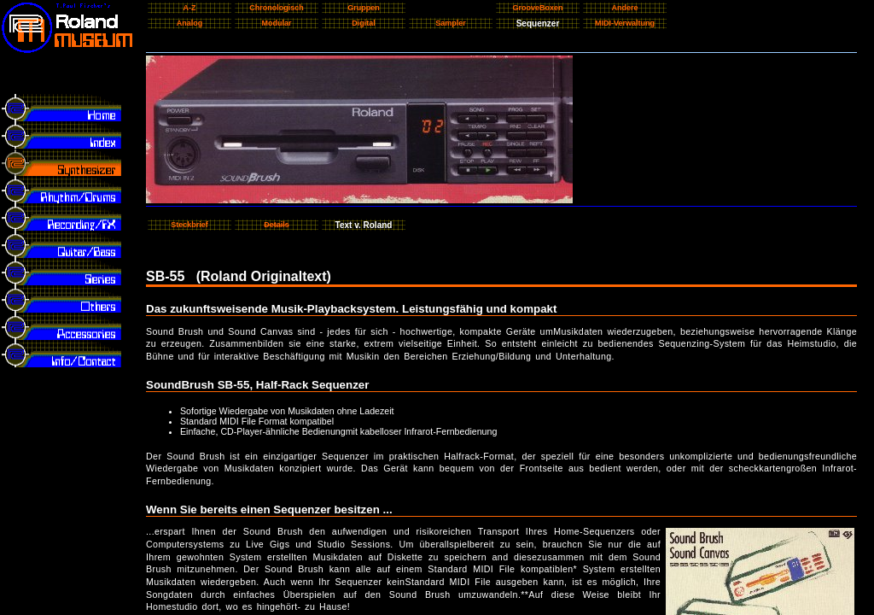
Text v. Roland (364, 225)
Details (276, 224)
